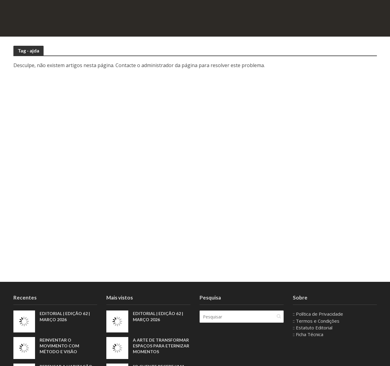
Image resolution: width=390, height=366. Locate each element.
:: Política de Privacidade (318, 314)
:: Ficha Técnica (308, 334)
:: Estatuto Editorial (312, 328)
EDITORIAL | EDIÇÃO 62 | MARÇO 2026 (65, 316)
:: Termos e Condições (316, 321)
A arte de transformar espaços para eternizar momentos (161, 345)
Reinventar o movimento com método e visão (59, 345)
